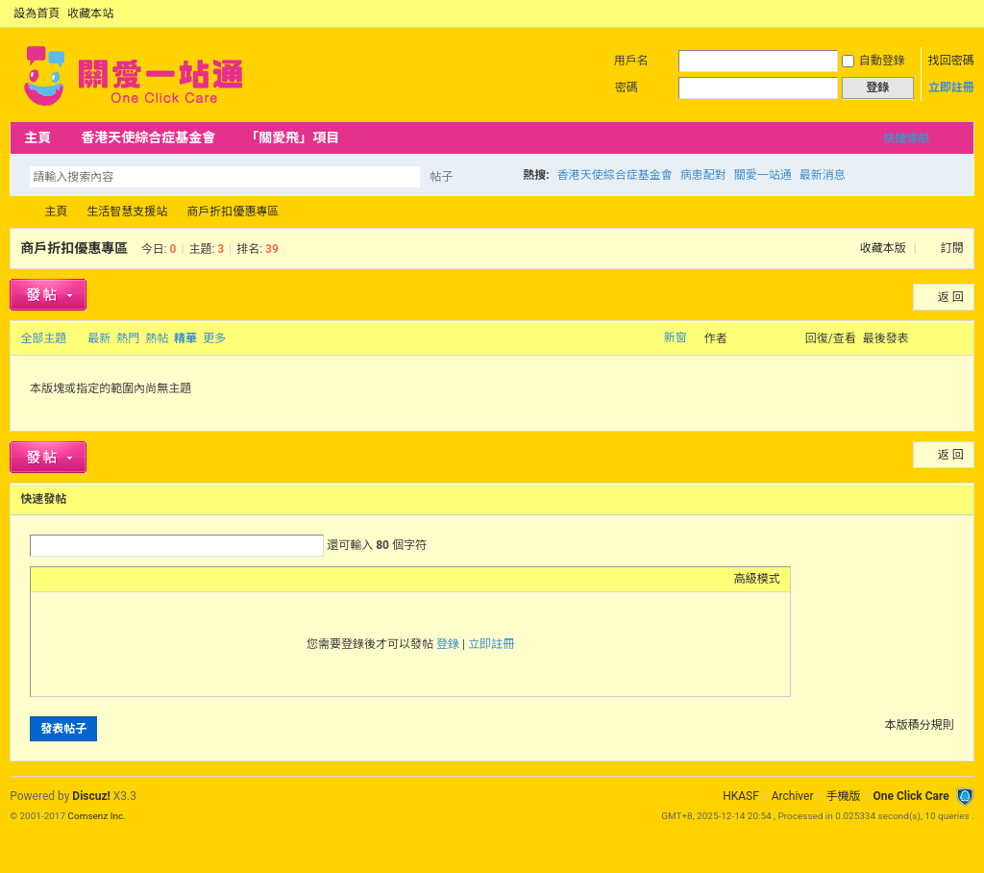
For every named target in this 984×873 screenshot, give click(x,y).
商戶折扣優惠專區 (232, 211)
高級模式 (757, 579)
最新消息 (823, 175)
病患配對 (703, 175)
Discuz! (91, 796)
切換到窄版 (963, 13)
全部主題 (43, 338)
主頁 (37, 137)
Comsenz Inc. (97, 816)
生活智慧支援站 (126, 211)
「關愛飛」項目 (292, 137)
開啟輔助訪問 (947, 13)
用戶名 (631, 60)
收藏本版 (884, 248)
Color (64, 578)
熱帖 (156, 338)
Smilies (184, 578)
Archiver (793, 796)
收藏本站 (90, 13)
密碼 (626, 87)
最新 (99, 338)
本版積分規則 (919, 725)
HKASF (741, 796)
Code (160, 578)
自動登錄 (873, 60)
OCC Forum (17, 212)
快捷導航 (906, 138)
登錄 (447, 644)
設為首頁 (36, 13)
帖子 (441, 177)
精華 (185, 338)
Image (88, 578)
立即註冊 (951, 87)
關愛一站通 (763, 175)
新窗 (675, 337)
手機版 (842, 796)
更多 (214, 338)
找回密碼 (951, 60)
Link (112, 578)
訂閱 (952, 248)
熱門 (127, 338)
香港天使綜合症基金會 (148, 137)
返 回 (951, 297)
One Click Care (910, 796)
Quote (136, 578)
